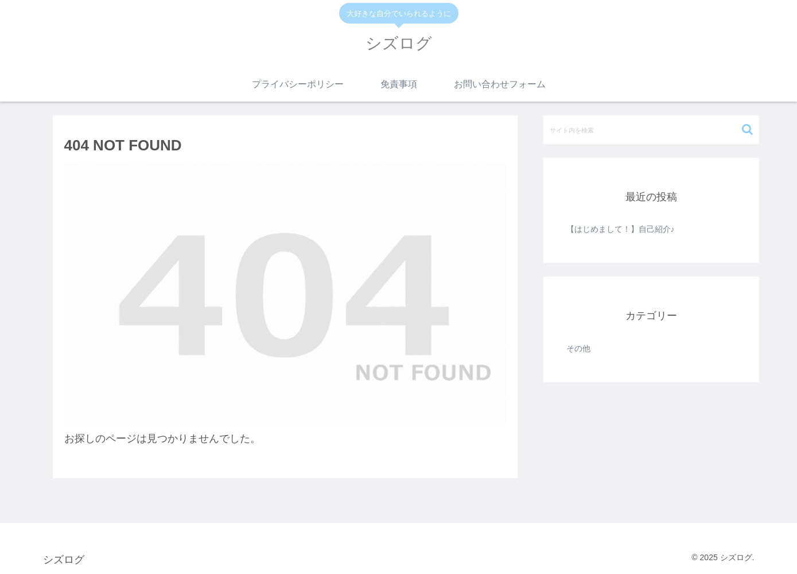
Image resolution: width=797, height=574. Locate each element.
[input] (651, 129)
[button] (747, 129)
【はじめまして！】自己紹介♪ (620, 229)
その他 (578, 348)
